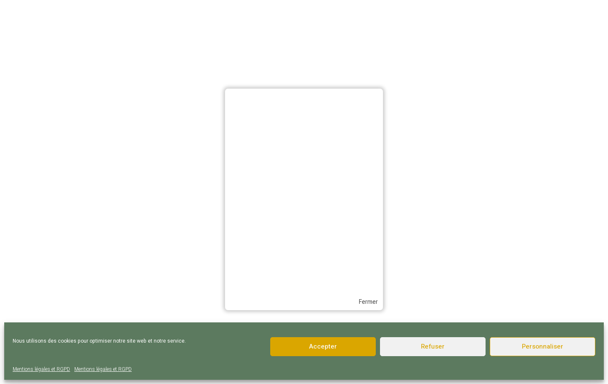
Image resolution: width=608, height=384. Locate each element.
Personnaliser (542, 346)
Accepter (323, 346)
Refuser (433, 346)
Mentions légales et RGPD (41, 369)
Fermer (368, 302)
